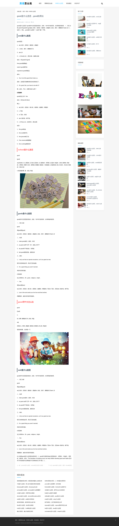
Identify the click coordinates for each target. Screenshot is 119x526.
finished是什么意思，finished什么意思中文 (55, 487)
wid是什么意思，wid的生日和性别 (25, 499)
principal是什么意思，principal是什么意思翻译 (28, 490)
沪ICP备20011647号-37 (37, 523)
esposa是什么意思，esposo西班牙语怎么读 (56, 505)
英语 (27, 11)
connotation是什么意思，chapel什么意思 (55, 511)
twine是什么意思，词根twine (94, 50)
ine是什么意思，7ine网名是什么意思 (26, 508)
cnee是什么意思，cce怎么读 (94, 16)
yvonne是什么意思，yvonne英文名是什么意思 (32, 465)
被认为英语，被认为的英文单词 (25, 511)
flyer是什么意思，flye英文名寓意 (25, 505)
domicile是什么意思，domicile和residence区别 (29, 496)
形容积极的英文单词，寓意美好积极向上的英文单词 (29, 481)
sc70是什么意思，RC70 (93, 44)
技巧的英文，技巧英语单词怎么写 (53, 502)
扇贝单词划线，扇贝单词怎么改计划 (26, 502)
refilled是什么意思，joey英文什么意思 (54, 496)
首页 (40, 3)
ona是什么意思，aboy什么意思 (52, 499)
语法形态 (68, 3)
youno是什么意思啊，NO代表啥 (53, 484)
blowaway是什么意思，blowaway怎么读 (27, 487)
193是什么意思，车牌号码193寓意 (25, 493)
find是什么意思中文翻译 (51, 493)
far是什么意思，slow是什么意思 (53, 508)
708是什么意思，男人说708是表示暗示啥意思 (28, 484)
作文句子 (77, 3)
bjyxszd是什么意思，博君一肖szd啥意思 (62, 465)
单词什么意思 (59, 3)
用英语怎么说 (48, 3)
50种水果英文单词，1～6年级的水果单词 (55, 480)
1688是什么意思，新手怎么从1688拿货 (55, 490)
